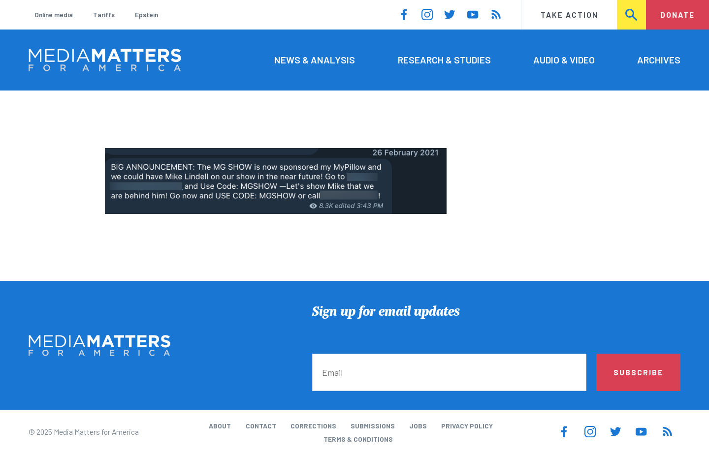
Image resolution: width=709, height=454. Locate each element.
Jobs (418, 426)
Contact (261, 426)
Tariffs (104, 14)
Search (631, 14)
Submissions (373, 426)
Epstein (146, 14)
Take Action (569, 14)
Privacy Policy (467, 426)
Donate (677, 14)
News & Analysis (314, 59)
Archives (658, 59)
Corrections (313, 426)
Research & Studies (444, 59)
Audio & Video (564, 59)
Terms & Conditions (358, 439)
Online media (53, 14)
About (220, 426)
